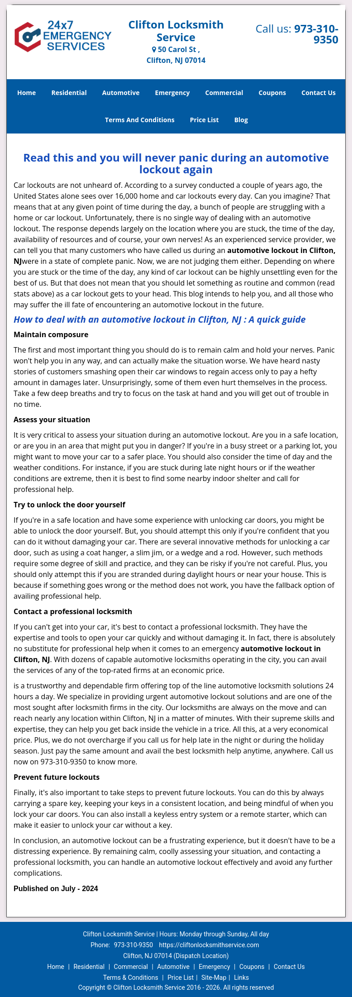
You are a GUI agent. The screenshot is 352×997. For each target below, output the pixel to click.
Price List (204, 119)
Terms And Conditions (140, 119)
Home (26, 92)
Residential (69, 92)
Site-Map (213, 977)
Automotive (121, 92)
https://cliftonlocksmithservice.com (209, 945)
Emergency (172, 92)
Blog (241, 119)
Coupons (272, 92)
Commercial (224, 92)
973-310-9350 (316, 34)
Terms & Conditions (130, 977)
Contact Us (318, 92)
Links (241, 977)
